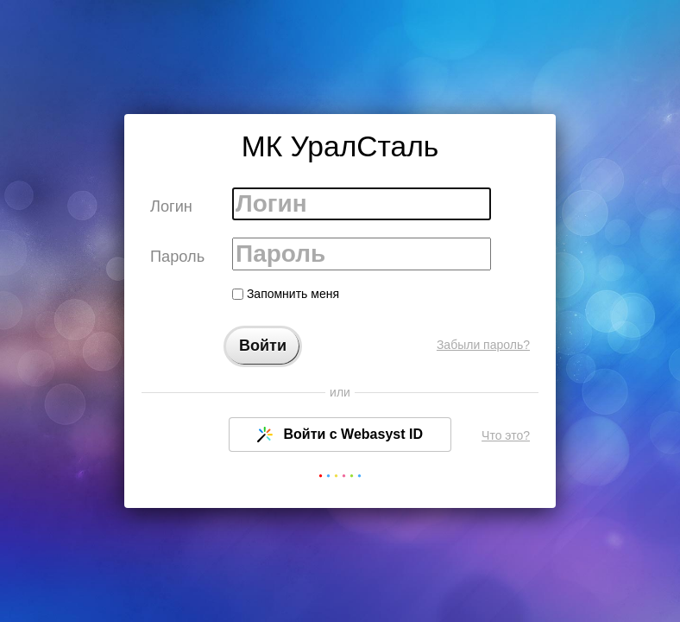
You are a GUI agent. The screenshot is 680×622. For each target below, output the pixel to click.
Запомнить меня (285, 294)
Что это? (506, 435)
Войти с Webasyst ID (340, 434)
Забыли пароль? (483, 345)
